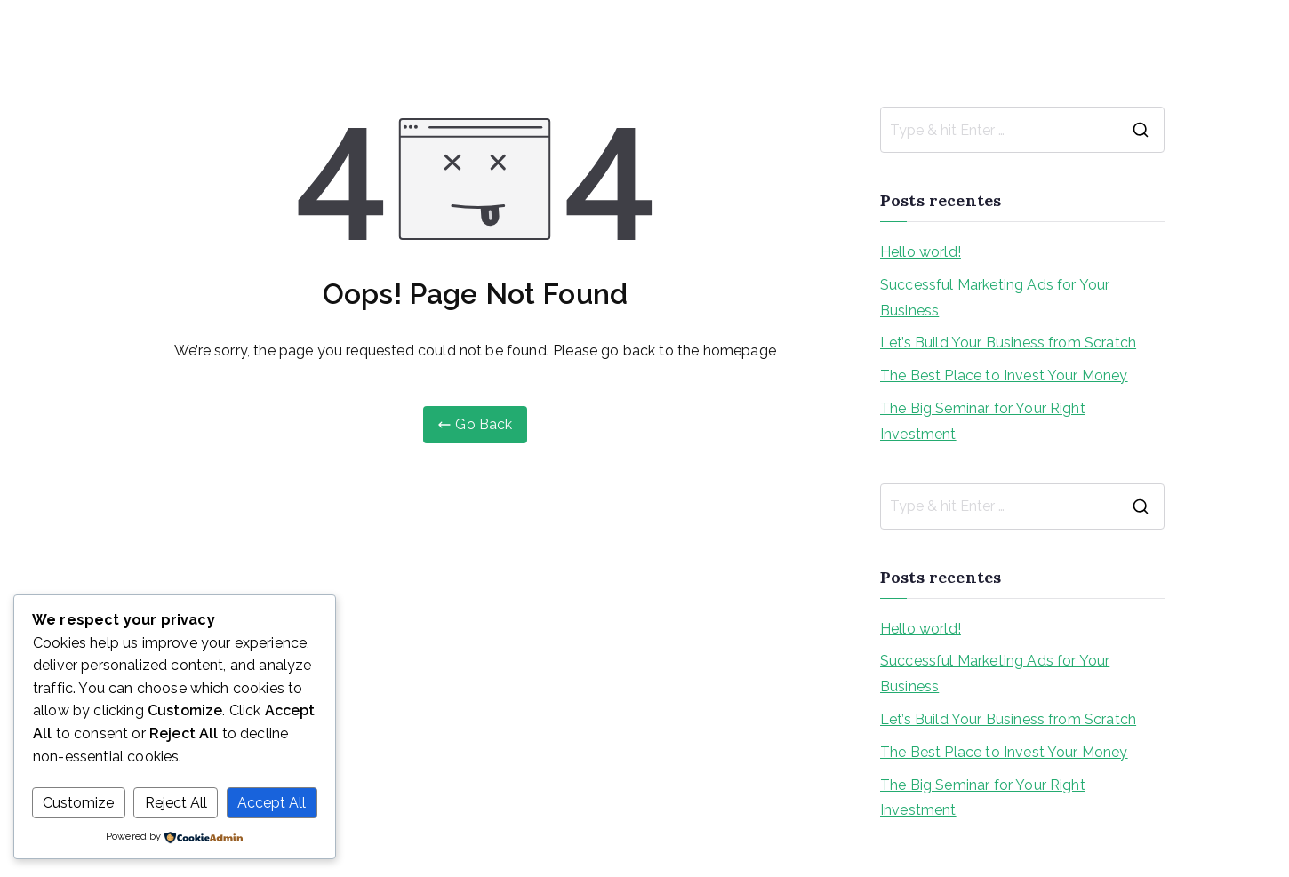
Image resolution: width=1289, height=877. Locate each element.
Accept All (271, 802)
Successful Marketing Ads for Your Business (994, 297)
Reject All (176, 802)
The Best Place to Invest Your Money (1004, 375)
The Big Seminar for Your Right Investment (982, 421)
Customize (78, 802)
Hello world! (920, 251)
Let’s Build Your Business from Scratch (1008, 342)
